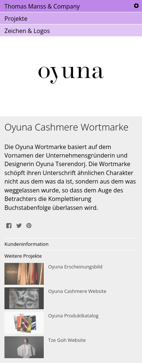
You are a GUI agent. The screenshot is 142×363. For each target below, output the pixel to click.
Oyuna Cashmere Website (71, 298)
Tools (136, 6)
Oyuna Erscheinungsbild (71, 274)
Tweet (18, 224)
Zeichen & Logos (27, 31)
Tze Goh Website (71, 347)
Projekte (15, 18)
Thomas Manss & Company (42, 6)
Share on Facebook (8, 224)
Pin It (28, 224)
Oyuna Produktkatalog (71, 322)
